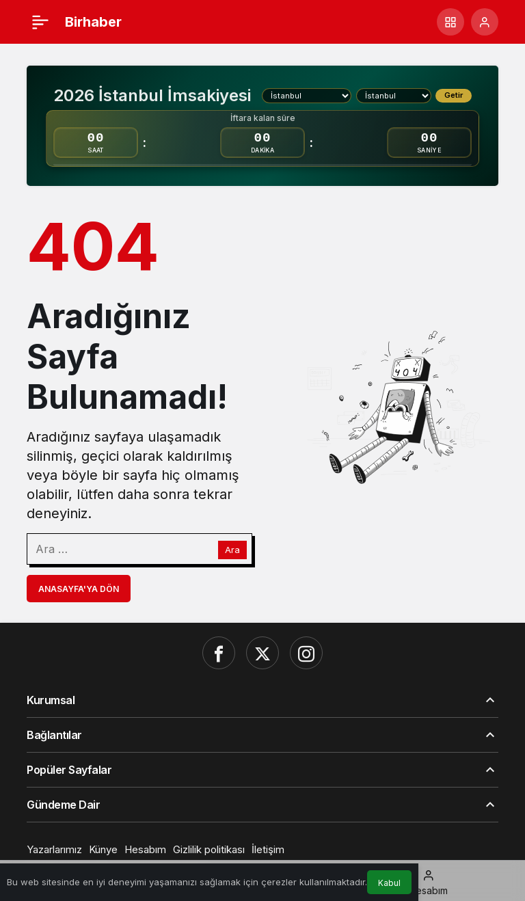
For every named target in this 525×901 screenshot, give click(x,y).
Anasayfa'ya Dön (78, 589)
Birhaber (93, 22)
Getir (453, 95)
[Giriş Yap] (484, 22)
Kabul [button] (389, 883)
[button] (450, 22)
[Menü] (40, 22)
